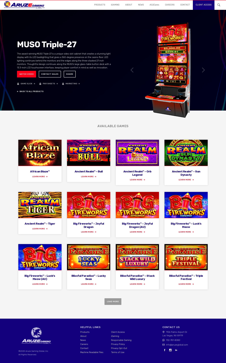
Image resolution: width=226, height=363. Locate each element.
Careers (84, 344)
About (128, 5)
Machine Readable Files (91, 352)
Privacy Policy (118, 344)
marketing (71, 84)
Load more (113, 301)
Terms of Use (117, 352)
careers (170, 5)
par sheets (49, 84)
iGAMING (115, 5)
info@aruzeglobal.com (177, 344)
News (83, 340)
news (141, 5)
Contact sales (50, 74)
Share (69, 74)
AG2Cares (154, 5)
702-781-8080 (173, 340)
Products (99, 5)
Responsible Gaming (121, 340)
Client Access (118, 332)
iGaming (115, 336)
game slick (26, 84)
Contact (84, 348)
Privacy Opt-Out (119, 348)
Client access (204, 5)
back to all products (32, 91)
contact (185, 5)
